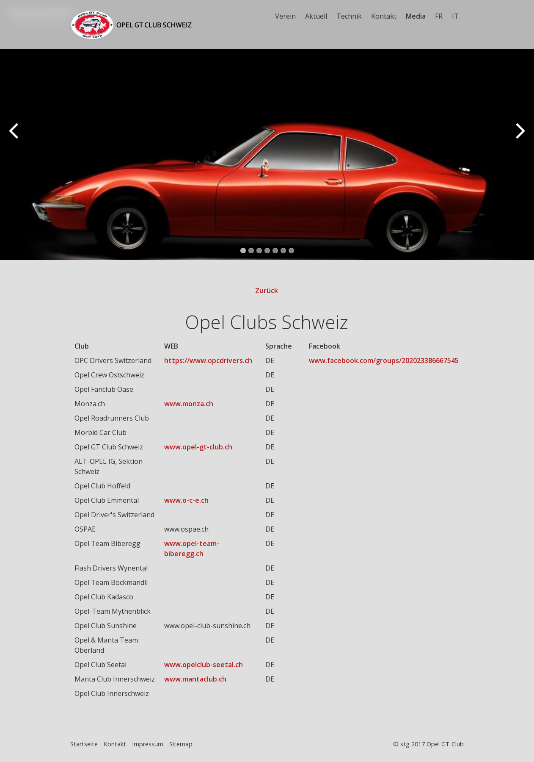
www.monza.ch (188, 404)
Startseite (84, 744)
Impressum (147, 744)
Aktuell (316, 16)
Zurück (266, 291)
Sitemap (181, 744)
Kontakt (383, 16)
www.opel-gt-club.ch (198, 447)
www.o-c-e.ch (186, 500)
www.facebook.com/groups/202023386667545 (384, 361)
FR (439, 16)
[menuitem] (286, 16)
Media (416, 16)
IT (455, 16)
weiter (519, 136)
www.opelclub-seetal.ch (203, 665)
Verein (285, 16)
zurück (14, 136)
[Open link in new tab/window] (210, 361)
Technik (349, 16)
